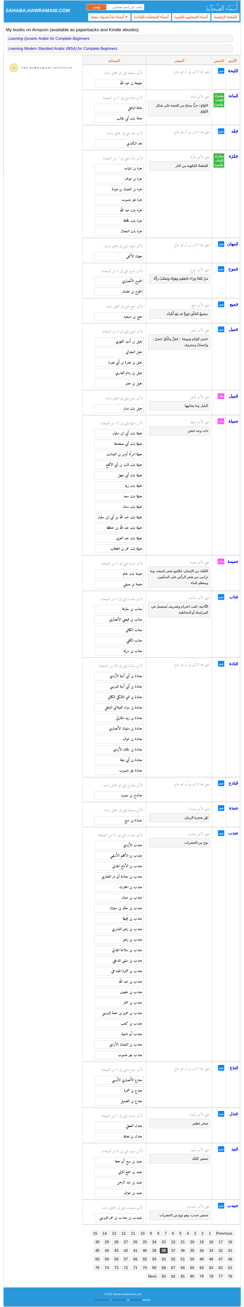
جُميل (233, 396)
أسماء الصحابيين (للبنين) (191, 17)
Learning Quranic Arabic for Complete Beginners (49, 38)
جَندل (233, 1113)
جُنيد (234, 1149)
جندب (233, 833)
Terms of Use (119, 1300)
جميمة (232, 561)
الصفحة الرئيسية (225, 17)
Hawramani (136, 1300)
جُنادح (233, 783)
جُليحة (233, 70)
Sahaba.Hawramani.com (38, 10)
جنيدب (232, 1205)
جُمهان (232, 244)
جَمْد (234, 131)
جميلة (233, 421)
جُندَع (234, 1067)
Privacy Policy (102, 1300)
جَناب (233, 597)
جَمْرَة (233, 156)
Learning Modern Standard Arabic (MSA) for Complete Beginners (63, 49)
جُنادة (233, 663)
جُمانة (233, 95)
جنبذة (233, 808)
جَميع (234, 304)
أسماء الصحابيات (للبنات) (151, 17)
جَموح (233, 269)
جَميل (233, 329)
